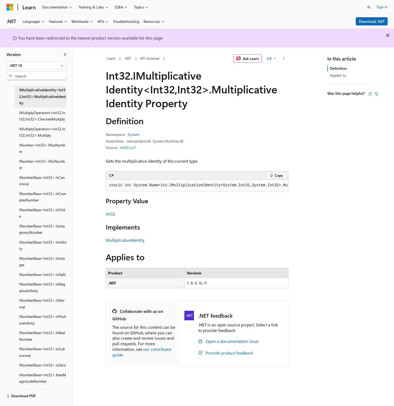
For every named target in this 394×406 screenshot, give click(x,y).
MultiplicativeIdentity (125, 240)
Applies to (338, 75)
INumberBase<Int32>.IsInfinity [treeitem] (42, 245)
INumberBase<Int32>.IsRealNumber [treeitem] (42, 336)
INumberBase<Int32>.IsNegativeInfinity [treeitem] (42, 287)
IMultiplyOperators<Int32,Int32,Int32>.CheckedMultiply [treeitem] (42, 116)
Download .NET (372, 21)
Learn (111, 58)
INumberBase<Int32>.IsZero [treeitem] (42, 365)
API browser (150, 58)
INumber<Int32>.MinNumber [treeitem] (42, 164)
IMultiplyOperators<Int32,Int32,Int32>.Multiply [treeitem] (42, 132)
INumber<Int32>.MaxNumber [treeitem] (42, 148)
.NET (128, 58)
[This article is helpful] (370, 93)
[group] (197, 185)
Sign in (382, 6)
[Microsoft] (9, 7)
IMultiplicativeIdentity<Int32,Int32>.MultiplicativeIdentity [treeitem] (42, 96)
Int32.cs (126, 147)
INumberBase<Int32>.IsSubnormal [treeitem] (42, 352)
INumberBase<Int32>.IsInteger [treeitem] (42, 261)
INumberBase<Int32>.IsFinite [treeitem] (42, 213)
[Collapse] (65, 54)
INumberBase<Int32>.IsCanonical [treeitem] (42, 181)
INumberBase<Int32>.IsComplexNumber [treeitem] (42, 197)
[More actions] (283, 58)
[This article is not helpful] (376, 93)
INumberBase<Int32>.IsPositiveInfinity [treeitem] (42, 320)
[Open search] (369, 7)
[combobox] (36, 65)
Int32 (110, 214)
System (133, 134)
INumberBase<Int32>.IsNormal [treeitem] (42, 303)
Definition (338, 68)
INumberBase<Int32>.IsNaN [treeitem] (42, 274)
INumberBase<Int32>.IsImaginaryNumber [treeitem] (42, 229)
